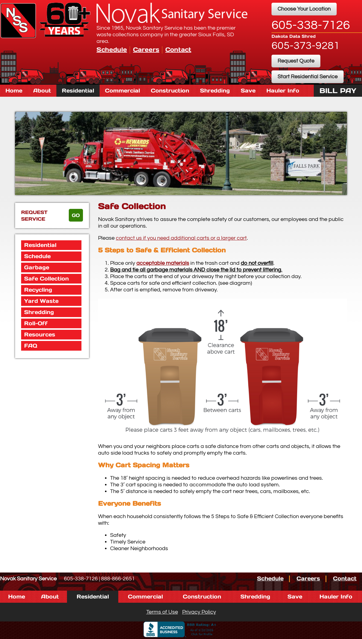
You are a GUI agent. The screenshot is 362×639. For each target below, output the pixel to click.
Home (13, 90)
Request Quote (296, 61)
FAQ (30, 345)
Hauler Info (282, 90)
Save (248, 90)
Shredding (215, 90)
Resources (39, 334)
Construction (170, 90)
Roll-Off (36, 323)
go (76, 215)
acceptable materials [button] (162, 263)
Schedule (112, 50)
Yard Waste (41, 300)
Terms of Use (162, 612)
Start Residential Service (308, 76)
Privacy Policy (199, 612)
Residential (78, 90)
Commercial (122, 90)
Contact (178, 50)
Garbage (36, 267)
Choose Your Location (304, 9)
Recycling (38, 289)
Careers (146, 50)
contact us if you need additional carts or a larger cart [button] (181, 238)
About (42, 90)
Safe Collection (46, 278)
